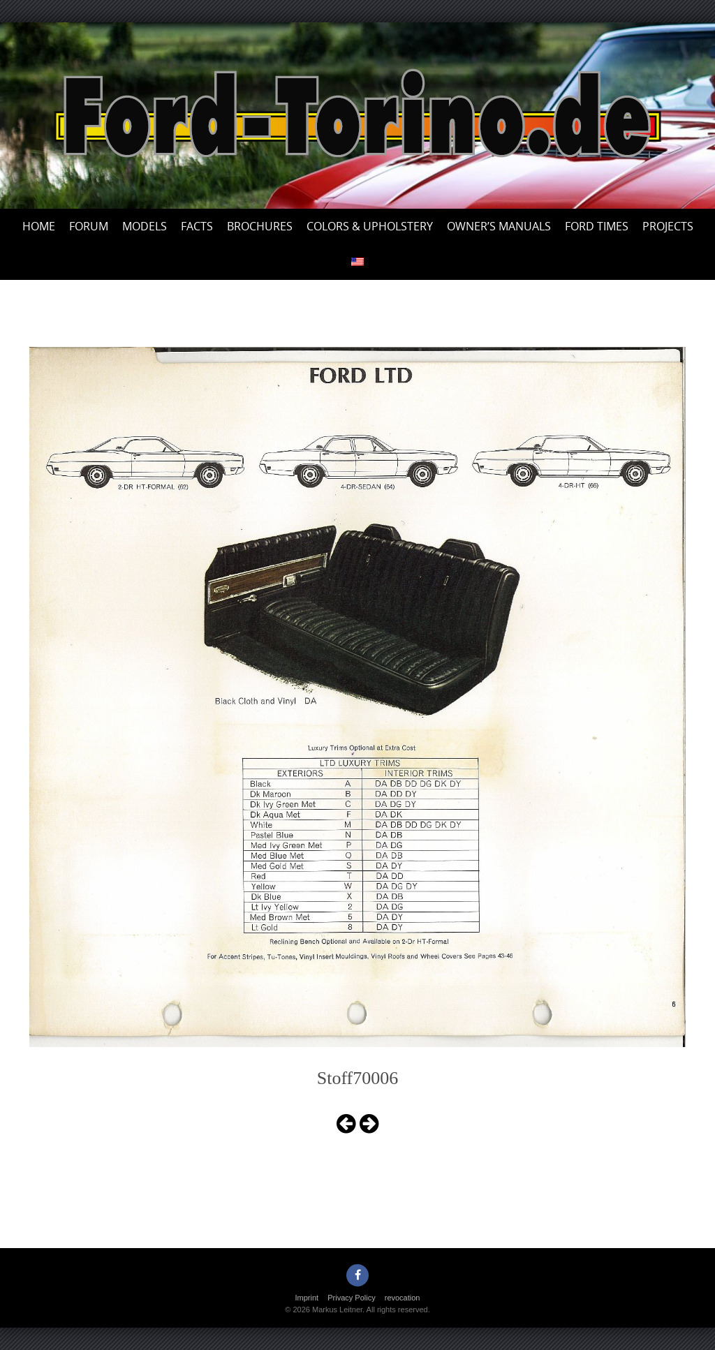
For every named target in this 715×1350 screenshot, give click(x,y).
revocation (402, 1297)
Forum (88, 226)
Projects (667, 226)
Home (38, 226)
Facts (197, 226)
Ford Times (596, 226)
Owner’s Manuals (499, 226)
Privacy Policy (351, 1297)
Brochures (260, 226)
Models (144, 226)
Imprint (307, 1297)
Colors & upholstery (370, 226)
